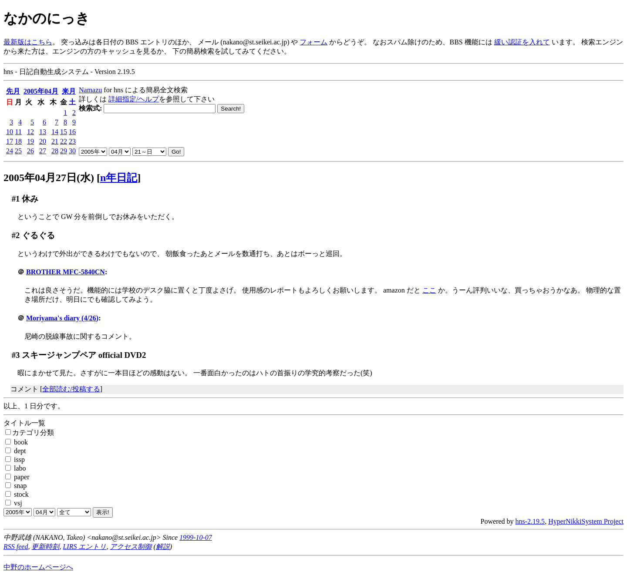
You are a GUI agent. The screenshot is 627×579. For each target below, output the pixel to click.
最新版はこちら (27, 42)
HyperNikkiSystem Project (586, 521)
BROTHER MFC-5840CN (65, 272)
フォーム (313, 42)
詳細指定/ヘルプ (133, 99)
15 (63, 131)
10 (9, 131)
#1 (16, 198)
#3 (16, 355)
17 (9, 141)
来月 (69, 91)
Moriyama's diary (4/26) (62, 318)
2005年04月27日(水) (48, 177)
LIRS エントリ (84, 546)
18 (18, 141)
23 (72, 141)
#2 (16, 235)
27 (42, 151)
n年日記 (118, 177)
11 (18, 131)
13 (42, 131)
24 (9, 151)
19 (30, 141)
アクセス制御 (131, 546)
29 (63, 151)
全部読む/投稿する (71, 389)
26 (30, 151)
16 (72, 131)
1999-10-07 (195, 537)
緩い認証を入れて (522, 42)
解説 (163, 546)
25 (18, 151)
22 (63, 141)
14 (54, 131)
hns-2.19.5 (530, 521)
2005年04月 (41, 91)
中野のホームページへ (38, 567)
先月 (13, 91)
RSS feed (15, 546)
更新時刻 (45, 546)
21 (54, 141)
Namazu (90, 90)
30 (72, 151)
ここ (429, 290)
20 (42, 141)
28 (54, 151)
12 (30, 131)
